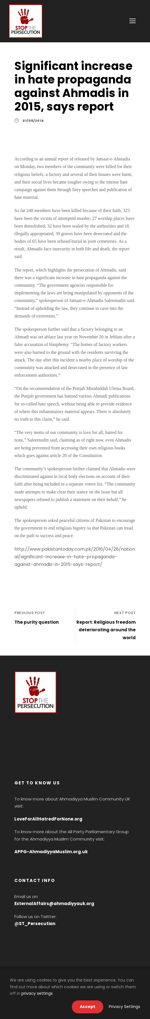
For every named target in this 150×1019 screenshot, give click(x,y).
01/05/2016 (33, 120)
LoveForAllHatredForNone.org (48, 819)
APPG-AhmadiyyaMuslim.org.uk (51, 852)
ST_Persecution (37, 924)
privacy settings (37, 993)
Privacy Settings (124, 1006)
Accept (87, 1006)
